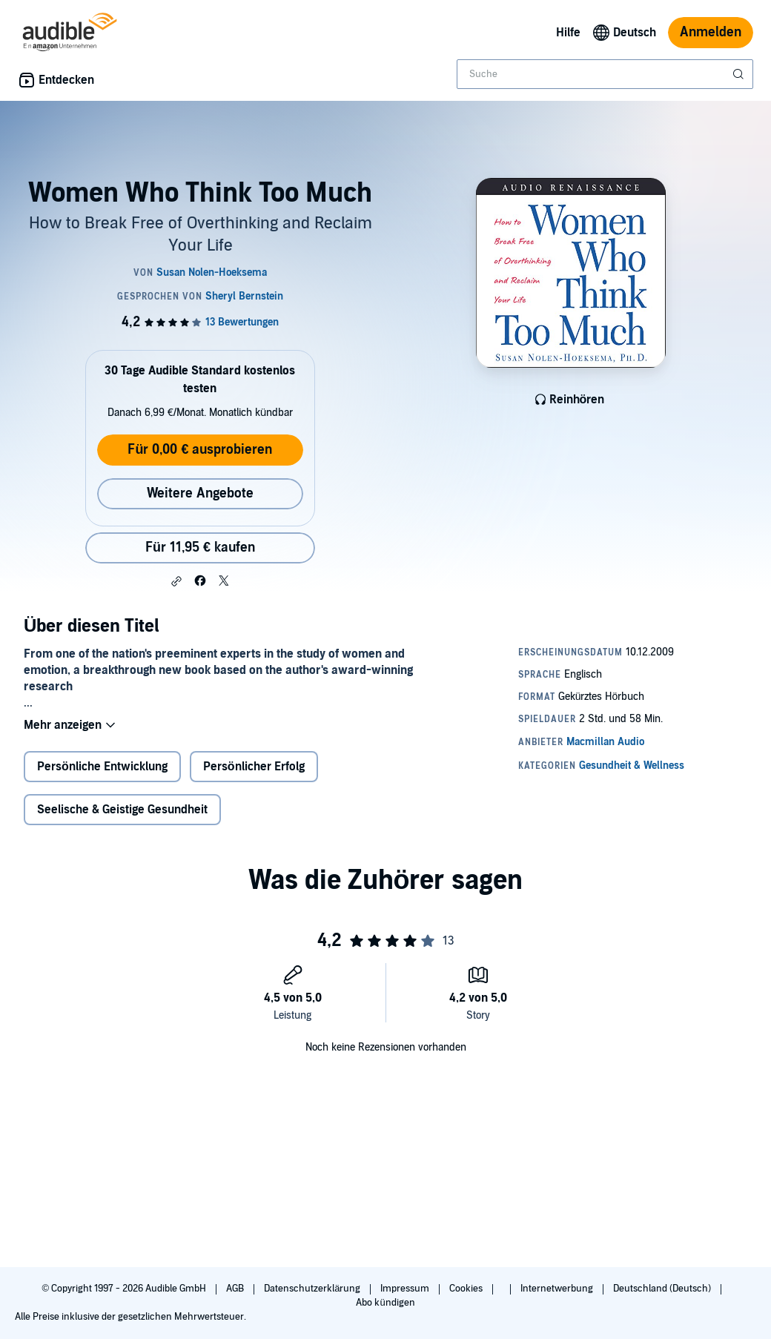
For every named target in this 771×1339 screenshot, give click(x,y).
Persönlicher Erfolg (254, 766)
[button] (176, 581)
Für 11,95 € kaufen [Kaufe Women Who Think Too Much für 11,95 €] (200, 547)
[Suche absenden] (740, 74)
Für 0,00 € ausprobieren (200, 449)
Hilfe (568, 32)
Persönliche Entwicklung (102, 766)
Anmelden (710, 32)
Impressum (405, 1289)
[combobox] (605, 74)
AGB (236, 1289)
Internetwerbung (557, 1289)
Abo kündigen (385, 1303)
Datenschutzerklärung (313, 1289)
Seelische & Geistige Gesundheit (122, 809)
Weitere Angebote (200, 493)
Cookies (467, 1289)
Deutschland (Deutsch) (663, 1289)
